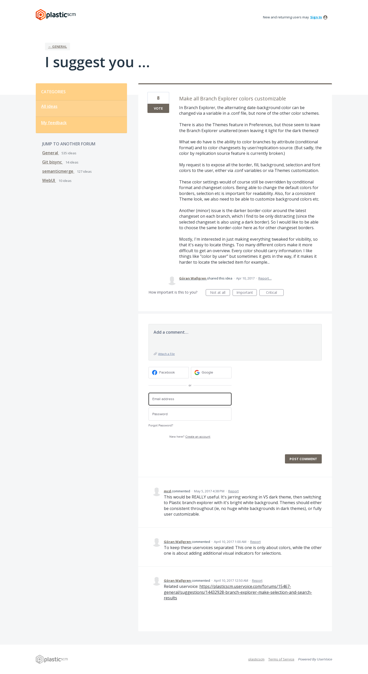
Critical (275, 293)
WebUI (49, 180)
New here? (189, 437)
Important (246, 293)
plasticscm (256, 659)
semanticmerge (58, 171)
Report (233, 491)
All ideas (49, 106)
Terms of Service (281, 659)
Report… (265, 278)
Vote (158, 108)
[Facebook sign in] (168, 372)
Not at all (220, 293)
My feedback (54, 122)
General (50, 153)
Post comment (303, 459)
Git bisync (52, 162)
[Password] (190, 414)
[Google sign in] (211, 372)
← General (57, 46)
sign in (316, 17)
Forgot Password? (160, 425)
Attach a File (166, 354)
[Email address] (190, 399)
